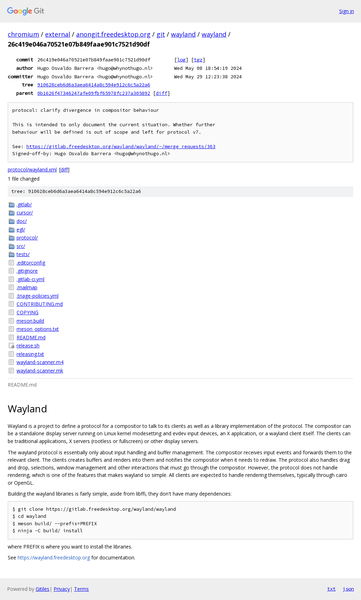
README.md (31, 337)
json (348, 589)
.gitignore (27, 270)
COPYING (27, 312)
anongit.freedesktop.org (113, 34)
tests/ (23, 254)
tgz (198, 59)
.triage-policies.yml (38, 295)
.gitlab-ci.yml (30, 279)
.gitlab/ (24, 204)
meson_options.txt (38, 329)
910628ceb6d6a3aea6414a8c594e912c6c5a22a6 (93, 84)
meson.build (30, 320)
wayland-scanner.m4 (40, 362)
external (57, 34)
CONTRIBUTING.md (40, 304)
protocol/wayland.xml (32, 169)
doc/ (22, 221)
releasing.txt (30, 354)
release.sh (28, 345)
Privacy (62, 589)
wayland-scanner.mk (40, 370)
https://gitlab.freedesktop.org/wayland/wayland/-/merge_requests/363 (120, 147)
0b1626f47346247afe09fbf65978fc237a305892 (93, 93)
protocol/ (27, 237)
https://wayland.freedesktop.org (54, 557)
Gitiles (42, 589)
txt (331, 589)
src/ (21, 246)
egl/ (21, 229)
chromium (23, 34)
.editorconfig (31, 262)
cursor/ (25, 212)
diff (161, 93)
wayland (183, 34)
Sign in (346, 11)
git (161, 34)
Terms (81, 589)
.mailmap (27, 287)
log (181, 59)
